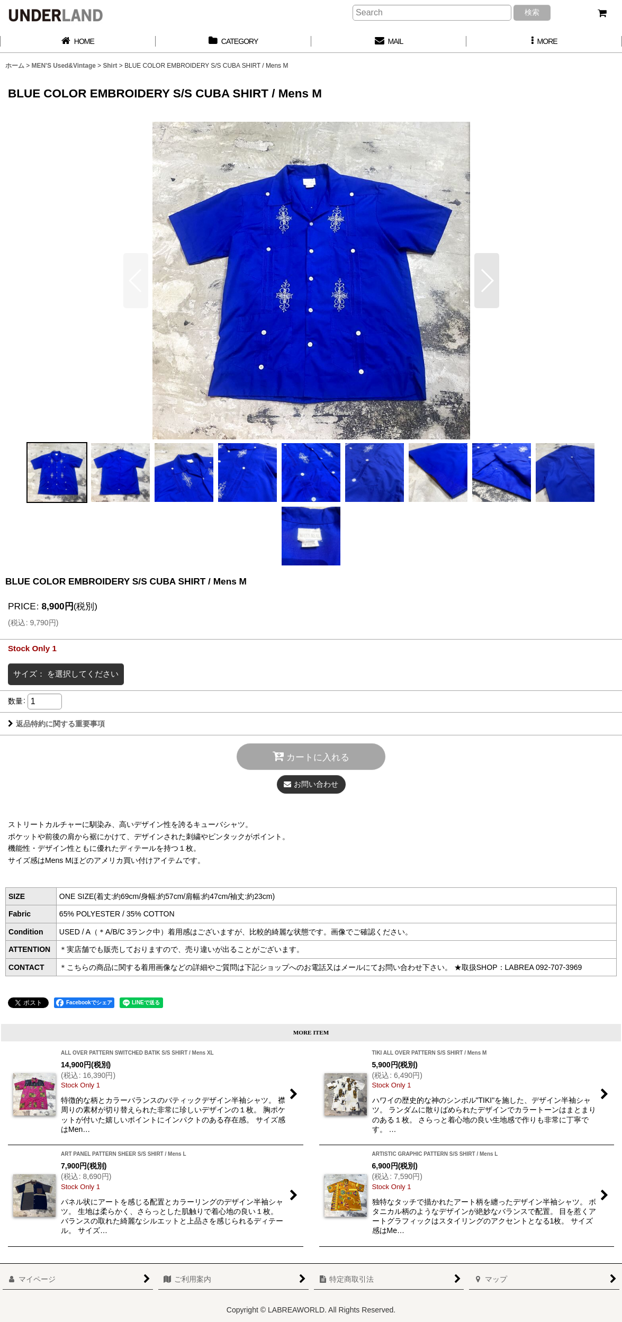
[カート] (601, 13)
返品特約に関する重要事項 (56, 724)
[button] (544, 41)
